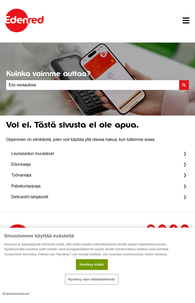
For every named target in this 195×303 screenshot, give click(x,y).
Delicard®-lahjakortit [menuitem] (29, 197)
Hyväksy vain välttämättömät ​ (92, 279)
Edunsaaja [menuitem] (21, 164)
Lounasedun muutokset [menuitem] (32, 153)
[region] (97, 265)
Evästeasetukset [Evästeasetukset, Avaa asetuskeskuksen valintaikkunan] (16, 294)
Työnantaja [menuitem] (21, 175)
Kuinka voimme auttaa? (48, 73)
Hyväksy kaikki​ (92, 264)
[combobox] (92, 85)
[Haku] (184, 85)
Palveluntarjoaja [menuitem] (25, 186)
